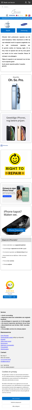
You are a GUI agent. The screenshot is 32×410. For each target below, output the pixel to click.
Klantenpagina (5, 349)
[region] (16, 397)
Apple (8, 30)
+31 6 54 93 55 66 (6, 359)
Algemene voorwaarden (7, 345)
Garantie (3, 339)
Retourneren (4, 343)
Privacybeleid (4, 347)
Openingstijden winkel (7, 337)
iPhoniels (4, 146)
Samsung (24, 30)
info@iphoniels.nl (5, 361)
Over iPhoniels (5, 335)
